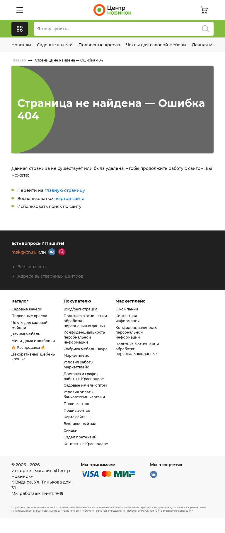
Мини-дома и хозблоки (33, 341)
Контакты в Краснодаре (86, 444)
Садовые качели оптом (85, 385)
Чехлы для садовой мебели (156, 44)
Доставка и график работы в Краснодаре (84, 376)
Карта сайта (75, 417)
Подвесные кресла (99, 44)
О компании (126, 309)
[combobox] (124, 29)
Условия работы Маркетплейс (78, 364)
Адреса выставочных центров (50, 276)
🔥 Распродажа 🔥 (28, 347)
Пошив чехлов (77, 404)
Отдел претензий (80, 437)
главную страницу (65, 190)
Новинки (21, 44)
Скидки (70, 430)
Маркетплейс (76, 355)
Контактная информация (127, 318)
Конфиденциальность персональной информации (84, 337)
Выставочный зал (80, 423)
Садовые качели (55, 44)
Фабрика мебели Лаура (86, 349)
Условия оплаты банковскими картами (84, 394)
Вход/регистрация (80, 309)
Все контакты (31, 266)
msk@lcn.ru (23, 252)
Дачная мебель (25, 334)
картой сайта (70, 198)
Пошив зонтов (77, 410)
